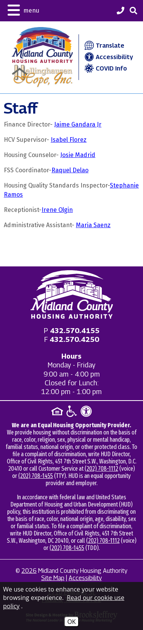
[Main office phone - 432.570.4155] (75, 331)
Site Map (52, 578)
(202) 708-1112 (101, 468)
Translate (103, 45)
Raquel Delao (69, 170)
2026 (29, 570)
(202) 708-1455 (35, 475)
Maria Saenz (93, 225)
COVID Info (105, 68)
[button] (23, 9)
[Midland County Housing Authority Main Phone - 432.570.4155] (120, 11)
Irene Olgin (57, 209)
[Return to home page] (72, 294)
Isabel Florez (69, 139)
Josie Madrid (77, 155)
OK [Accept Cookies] (71, 621)
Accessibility (108, 57)
